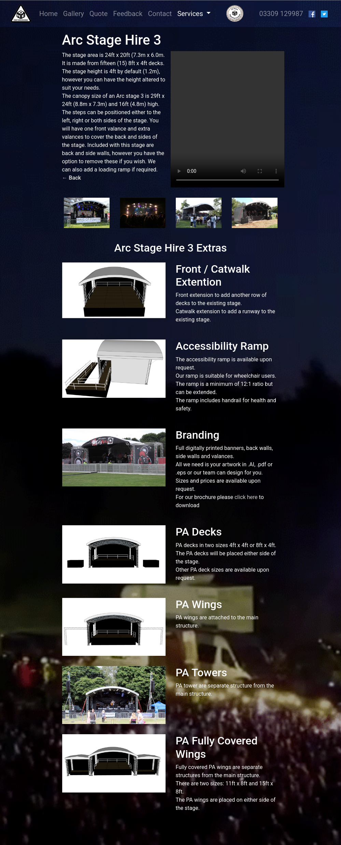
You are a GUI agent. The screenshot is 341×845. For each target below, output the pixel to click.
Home (49, 13)
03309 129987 (281, 14)
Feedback (127, 14)
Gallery (73, 14)
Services (190, 14)
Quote (98, 14)
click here (246, 497)
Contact (160, 14)
